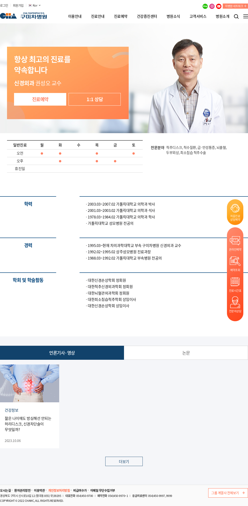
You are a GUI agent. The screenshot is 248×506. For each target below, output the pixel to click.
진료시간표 (235, 290)
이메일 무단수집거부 (102, 490)
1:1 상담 (95, 99)
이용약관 (39, 490)
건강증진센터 (147, 16)
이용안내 (75, 16)
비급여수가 (80, 490)
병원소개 (222, 16)
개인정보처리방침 (59, 490)
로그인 (4, 5)
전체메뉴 (245, 16)
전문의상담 (235, 311)
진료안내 (98, 16)
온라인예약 (235, 249)
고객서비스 (198, 16)
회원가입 (18, 5)
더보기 (124, 461)
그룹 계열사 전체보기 (228, 492)
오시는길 (5, 490)
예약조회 (235, 270)
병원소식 (173, 16)
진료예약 (121, 16)
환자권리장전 (22, 490)
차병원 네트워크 (234, 6)
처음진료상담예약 (235, 217)
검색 (236, 16)
